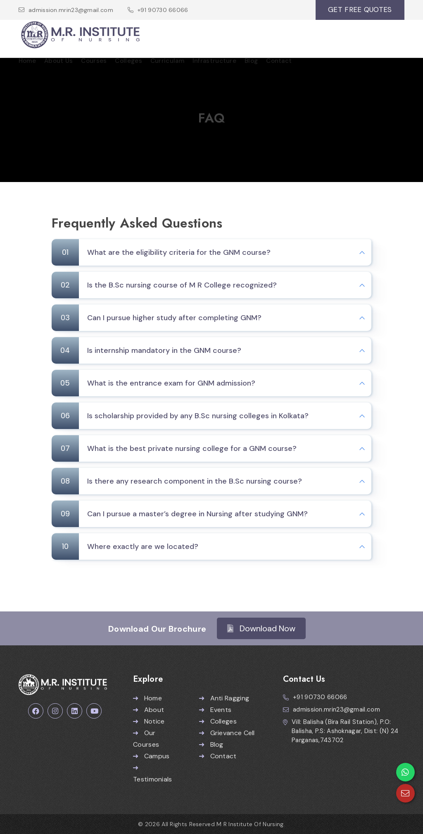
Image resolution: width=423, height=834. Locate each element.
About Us (58, 61)
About (148, 709)
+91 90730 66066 (163, 10)
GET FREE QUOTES (360, 9)
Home (27, 61)
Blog (251, 61)
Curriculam (167, 61)
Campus (151, 756)
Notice (148, 721)
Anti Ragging (224, 698)
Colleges (128, 61)
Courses (94, 61)
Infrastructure (214, 61)
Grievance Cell (227, 733)
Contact (279, 61)
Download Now (261, 628)
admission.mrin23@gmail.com (71, 10)
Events (215, 709)
